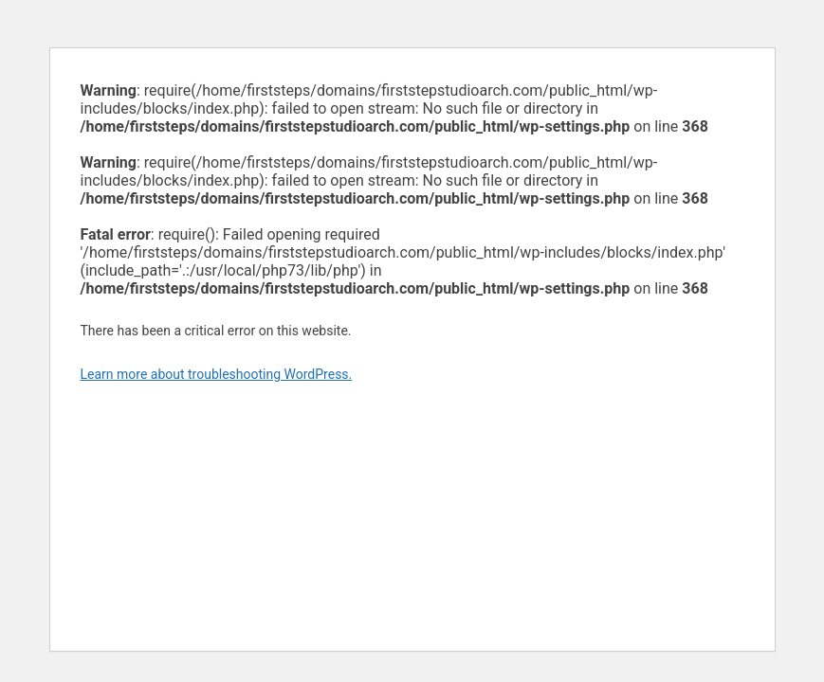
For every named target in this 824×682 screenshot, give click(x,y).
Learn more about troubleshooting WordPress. (217, 374)
